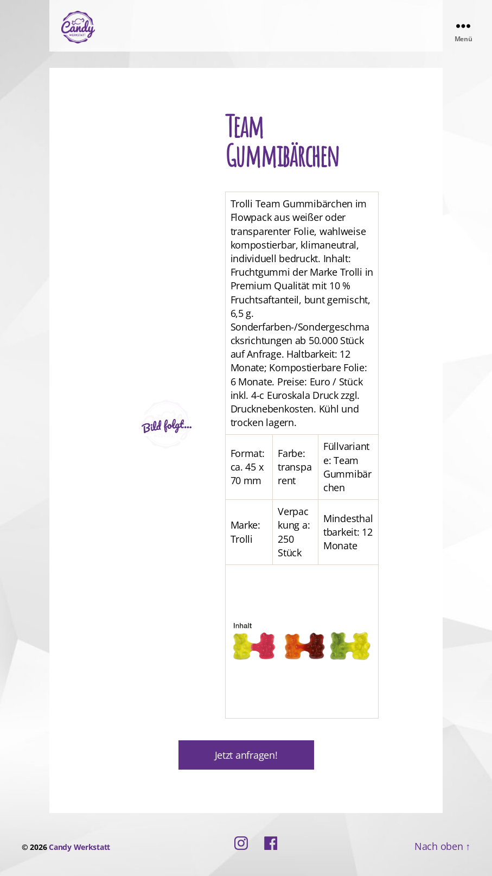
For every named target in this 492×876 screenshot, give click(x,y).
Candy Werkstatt (79, 847)
